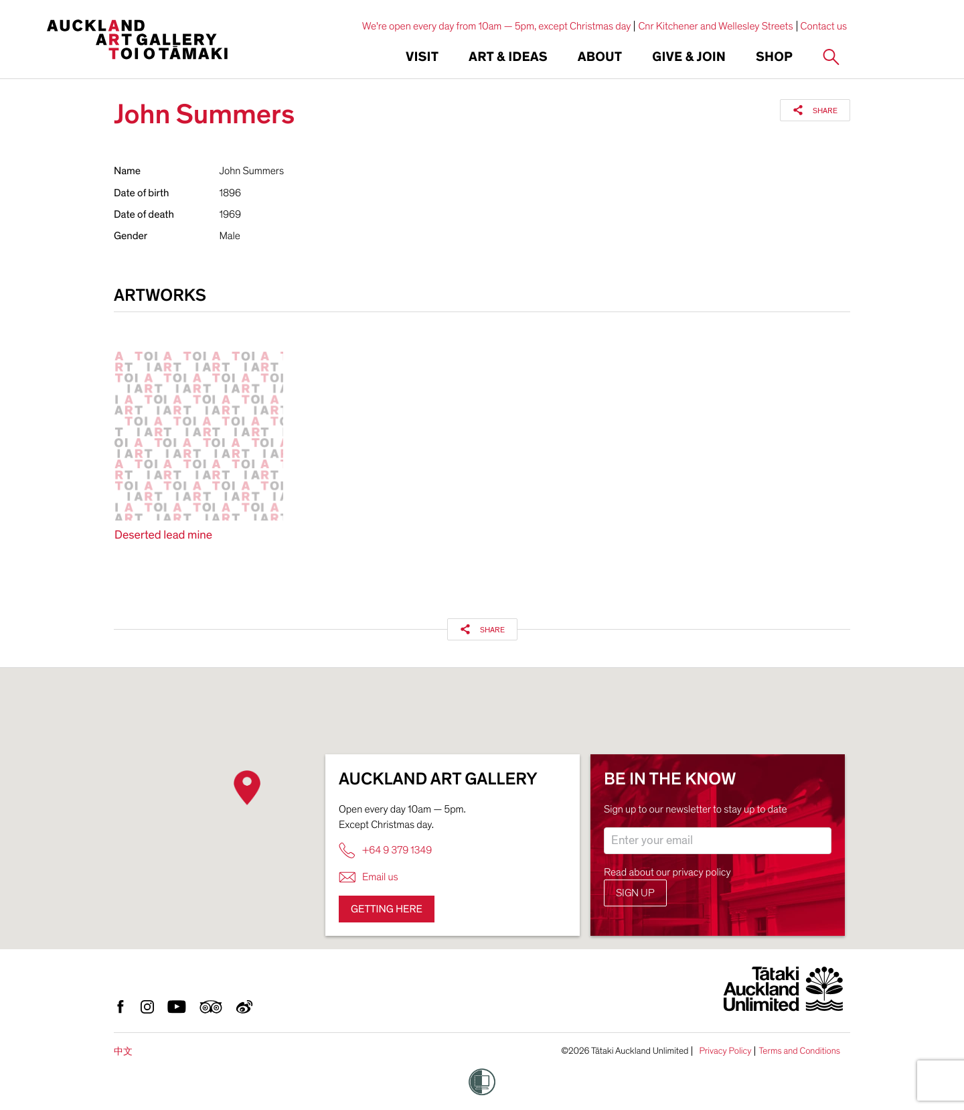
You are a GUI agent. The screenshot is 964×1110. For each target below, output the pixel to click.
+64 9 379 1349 (385, 850)
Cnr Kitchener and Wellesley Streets (715, 26)
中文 (123, 1051)
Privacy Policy (725, 1051)
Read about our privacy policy (667, 872)
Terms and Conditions (799, 1051)
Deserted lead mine (163, 535)
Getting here (386, 909)
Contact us (824, 26)
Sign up (635, 893)
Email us (368, 877)
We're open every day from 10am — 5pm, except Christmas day (496, 26)
